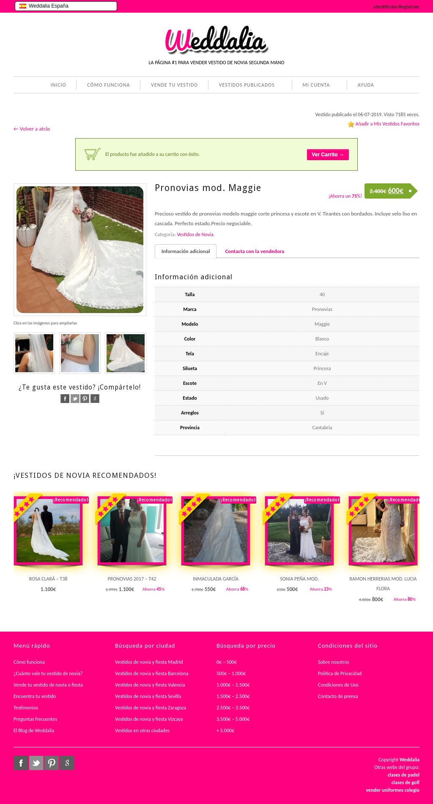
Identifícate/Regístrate (396, 7)
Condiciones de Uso (338, 685)
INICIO (58, 85)
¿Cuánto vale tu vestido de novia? (48, 673)
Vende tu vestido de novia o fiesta (48, 685)
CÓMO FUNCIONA (108, 85)
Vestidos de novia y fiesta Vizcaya (149, 719)
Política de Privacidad (340, 673)
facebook (64, 398)
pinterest (84, 398)
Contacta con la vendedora (254, 251)
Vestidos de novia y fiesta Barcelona (152, 673)
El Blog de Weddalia (34, 730)
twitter (75, 398)
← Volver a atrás (32, 128)
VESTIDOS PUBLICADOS (245, 86)
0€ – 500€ (226, 662)
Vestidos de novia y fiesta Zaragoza (150, 708)
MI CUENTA (315, 86)
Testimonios (26, 708)
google (94, 398)
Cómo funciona (29, 662)
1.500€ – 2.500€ (232, 696)
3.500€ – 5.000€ (232, 719)
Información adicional (186, 251)
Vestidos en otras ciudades (142, 730)
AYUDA (364, 86)
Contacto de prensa (338, 696)
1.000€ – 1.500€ (232, 685)
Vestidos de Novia (195, 234)
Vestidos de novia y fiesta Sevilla (148, 696)
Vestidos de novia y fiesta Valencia (150, 685)
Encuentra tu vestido (35, 696)
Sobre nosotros (333, 662)
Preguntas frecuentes (35, 719)
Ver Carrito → (328, 155)
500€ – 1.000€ (231, 673)
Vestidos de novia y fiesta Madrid (149, 662)
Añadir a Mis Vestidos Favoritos (387, 124)
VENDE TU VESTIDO (174, 85)
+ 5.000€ (225, 730)
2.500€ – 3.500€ (232, 708)
